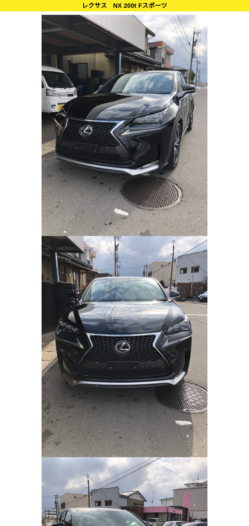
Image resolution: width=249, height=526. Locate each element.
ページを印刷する (174, 333)
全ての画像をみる (124, 275)
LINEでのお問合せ (175, 352)
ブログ (157, 486)
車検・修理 (137, 486)
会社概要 (175, 486)
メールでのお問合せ (176, 315)
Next (199, 125)
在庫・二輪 (114, 486)
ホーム (72, 486)
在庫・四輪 (91, 486)
